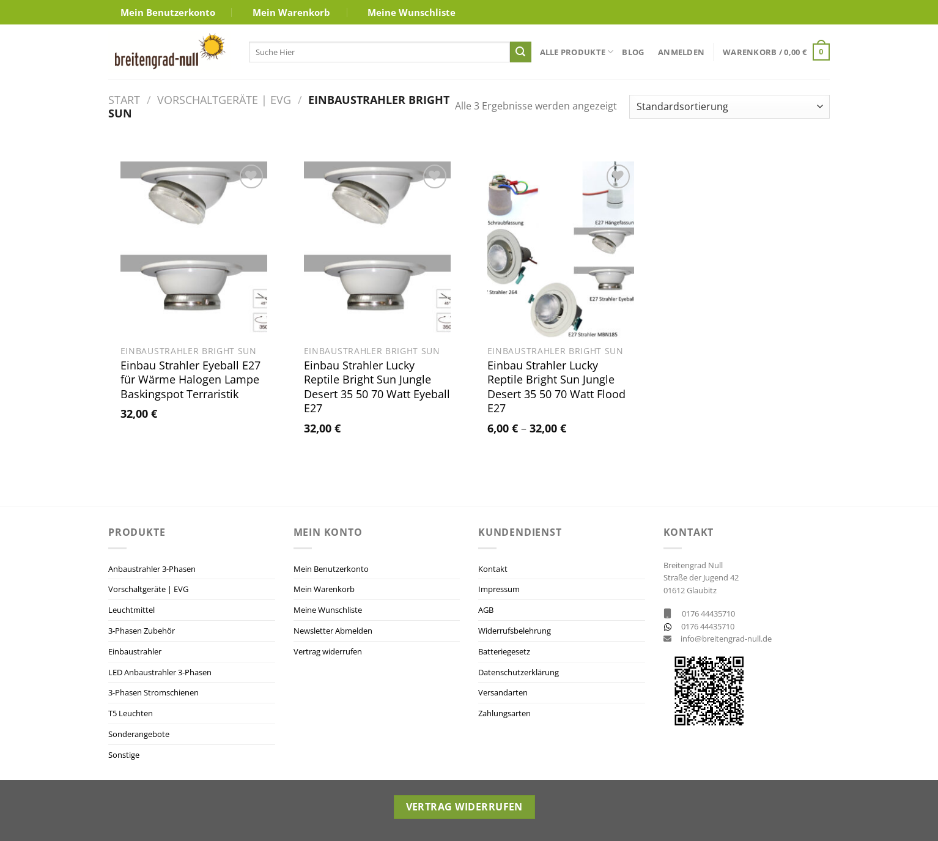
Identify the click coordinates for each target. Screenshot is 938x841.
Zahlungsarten (504, 713)
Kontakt (493, 568)
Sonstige (123, 754)
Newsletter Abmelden (333, 630)
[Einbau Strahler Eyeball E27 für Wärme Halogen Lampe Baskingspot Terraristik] (193, 249)
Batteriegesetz (504, 651)
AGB (485, 609)
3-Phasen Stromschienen (153, 692)
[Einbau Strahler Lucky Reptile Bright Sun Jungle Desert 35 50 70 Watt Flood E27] (560, 249)
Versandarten (503, 692)
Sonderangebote (138, 733)
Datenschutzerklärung (518, 672)
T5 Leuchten (130, 713)
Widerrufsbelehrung (514, 630)
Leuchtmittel (131, 609)
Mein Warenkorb (291, 12)
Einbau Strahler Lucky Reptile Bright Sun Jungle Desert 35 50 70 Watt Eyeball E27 (377, 386)
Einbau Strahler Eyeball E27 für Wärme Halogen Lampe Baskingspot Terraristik (190, 379)
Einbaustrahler (134, 651)
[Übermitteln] (520, 52)
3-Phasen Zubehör (141, 630)
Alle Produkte (577, 51)
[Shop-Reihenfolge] (729, 107)
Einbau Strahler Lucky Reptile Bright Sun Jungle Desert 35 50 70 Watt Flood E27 (556, 386)
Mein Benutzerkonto (167, 12)
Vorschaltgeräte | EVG (224, 99)
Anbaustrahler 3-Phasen (152, 568)
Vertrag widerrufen (328, 651)
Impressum (499, 589)
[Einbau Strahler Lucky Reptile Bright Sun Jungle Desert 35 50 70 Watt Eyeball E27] (377, 249)
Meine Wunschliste (411, 12)
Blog (633, 51)
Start (124, 99)
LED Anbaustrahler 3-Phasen (160, 672)
